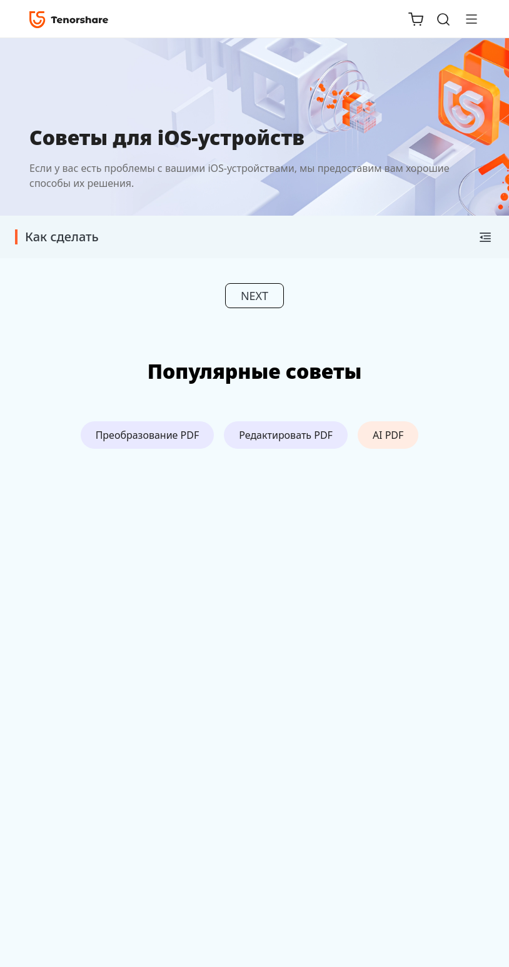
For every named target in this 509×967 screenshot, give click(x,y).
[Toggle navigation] (466, 18)
